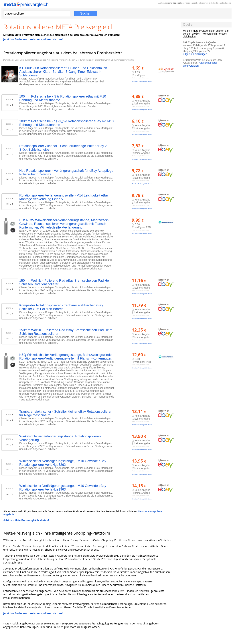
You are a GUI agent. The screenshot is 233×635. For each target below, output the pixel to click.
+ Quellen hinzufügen (195, 54)
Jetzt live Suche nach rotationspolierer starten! (33, 39)
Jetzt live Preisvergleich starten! (142, 81)
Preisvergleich (206, 2)
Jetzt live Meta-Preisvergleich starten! (26, 520)
